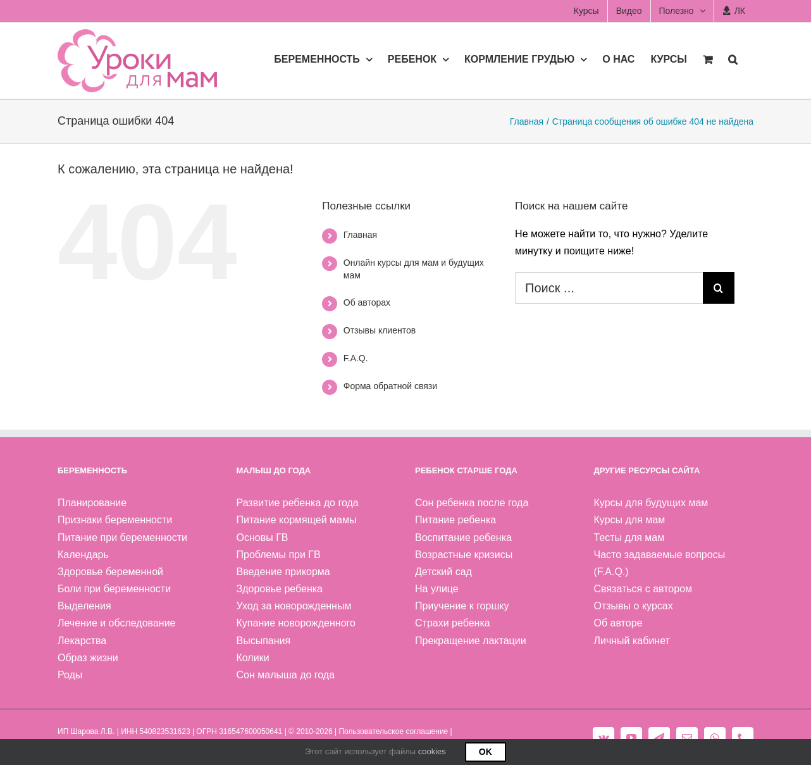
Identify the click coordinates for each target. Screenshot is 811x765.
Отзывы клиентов (380, 330)
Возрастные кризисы (463, 554)
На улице (437, 588)
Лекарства (82, 640)
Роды (70, 674)
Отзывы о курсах (633, 605)
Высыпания (264, 640)
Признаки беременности (115, 519)
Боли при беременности (114, 588)
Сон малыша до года (286, 674)
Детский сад (443, 571)
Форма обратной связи (390, 386)
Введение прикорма (283, 571)
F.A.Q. (356, 358)
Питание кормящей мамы (297, 519)
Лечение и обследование (117, 623)
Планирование (92, 502)
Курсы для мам (630, 519)
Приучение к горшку (462, 605)
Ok (485, 752)
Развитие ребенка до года (298, 502)
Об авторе (618, 623)
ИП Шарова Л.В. (86, 731)
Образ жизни (88, 657)
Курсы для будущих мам (651, 502)
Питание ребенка (455, 519)
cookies (432, 751)
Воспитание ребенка (463, 537)
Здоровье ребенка (280, 588)
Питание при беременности (122, 537)
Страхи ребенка (452, 623)
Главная (360, 235)
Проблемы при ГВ (279, 554)
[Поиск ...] (609, 288)
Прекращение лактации (470, 640)
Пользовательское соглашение (393, 731)
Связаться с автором (643, 588)
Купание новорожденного (296, 623)
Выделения (84, 605)
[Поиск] (718, 288)
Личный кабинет (632, 640)
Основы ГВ (262, 537)
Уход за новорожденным (294, 605)
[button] (733, 58)
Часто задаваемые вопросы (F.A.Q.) (660, 563)
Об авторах (367, 302)
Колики (253, 657)
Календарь (83, 554)
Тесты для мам (629, 537)
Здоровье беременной (110, 571)
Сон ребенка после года (471, 502)
